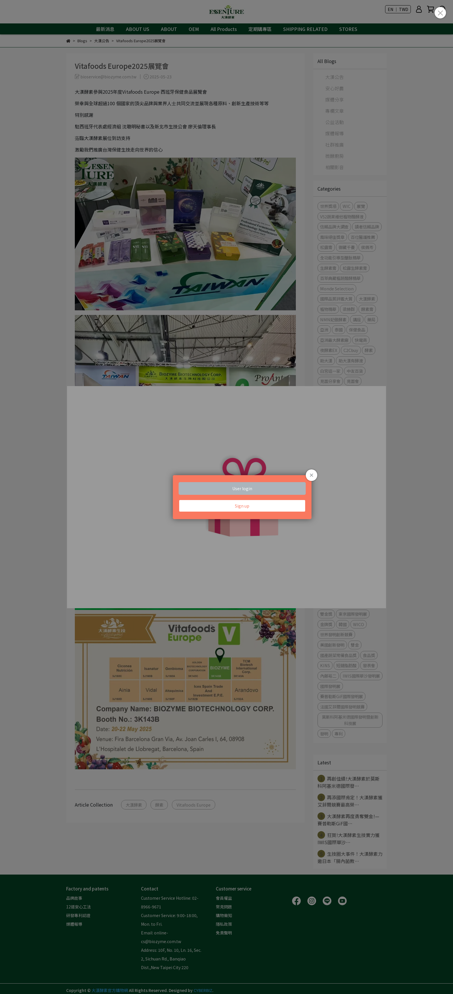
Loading (226, 497)
